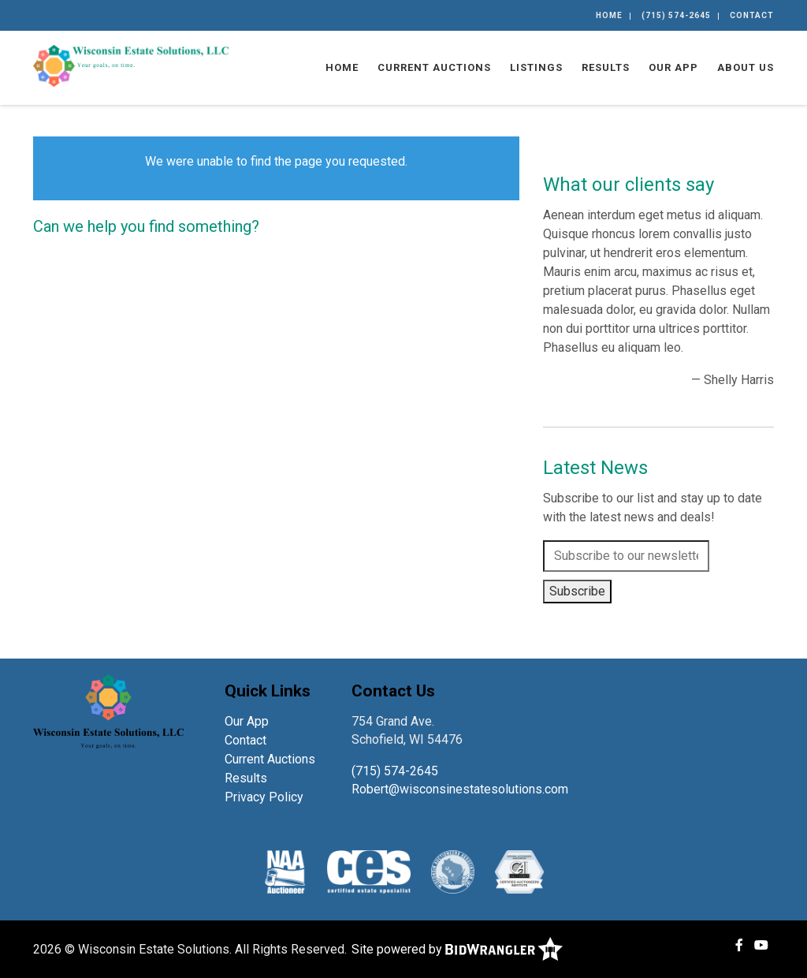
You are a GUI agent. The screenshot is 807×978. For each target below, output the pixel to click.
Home (609, 15)
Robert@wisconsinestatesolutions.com (461, 789)
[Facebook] (739, 945)
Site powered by (457, 949)
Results (606, 67)
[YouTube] (761, 945)
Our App (673, 67)
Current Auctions (434, 67)
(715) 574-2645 (676, 15)
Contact (752, 15)
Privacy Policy (264, 796)
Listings (536, 67)
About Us (745, 67)
